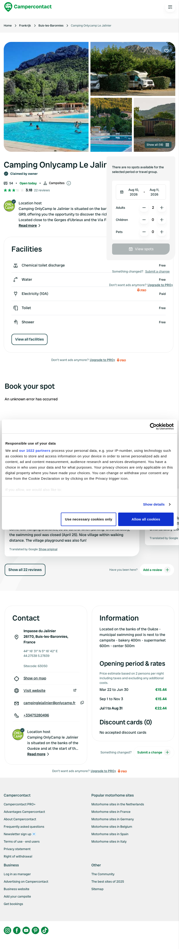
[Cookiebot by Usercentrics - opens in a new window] (153, 426)
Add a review (157, 570)
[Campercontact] (28, 7)
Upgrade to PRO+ (102, 360)
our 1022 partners (34, 451)
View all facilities (29, 339)
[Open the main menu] (170, 7)
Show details (154, 504)
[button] (30, 225)
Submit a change (157, 271)
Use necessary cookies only (88, 519)
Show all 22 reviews (25, 569)
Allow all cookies (146, 519)
